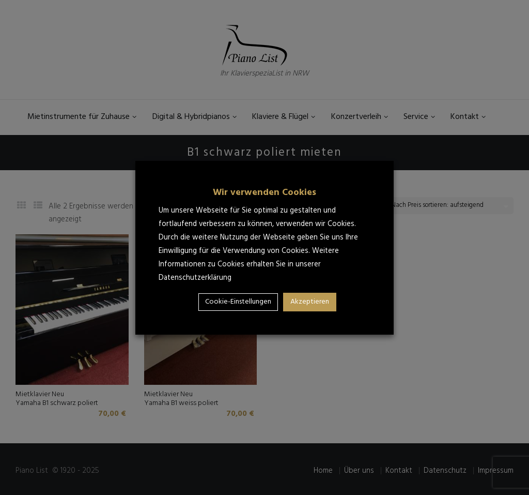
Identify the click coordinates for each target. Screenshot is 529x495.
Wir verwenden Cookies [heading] (264, 192)
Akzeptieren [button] (309, 302)
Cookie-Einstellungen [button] (238, 302)
